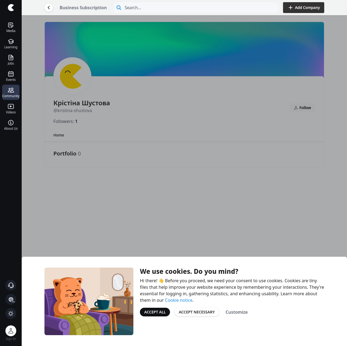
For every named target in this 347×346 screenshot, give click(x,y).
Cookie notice (178, 300)
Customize (237, 312)
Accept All (155, 312)
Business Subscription (83, 8)
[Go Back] (48, 7)
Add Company (303, 7)
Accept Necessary (197, 312)
